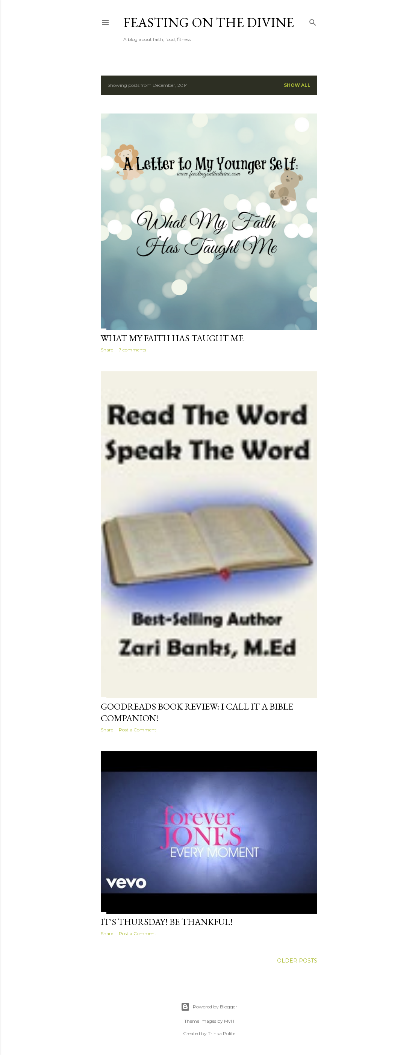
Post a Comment (137, 730)
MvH (229, 1021)
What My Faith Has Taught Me (172, 338)
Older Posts (297, 960)
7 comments (132, 350)
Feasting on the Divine (208, 22)
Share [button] (107, 350)
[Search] (312, 21)
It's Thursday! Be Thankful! (167, 922)
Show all (297, 85)
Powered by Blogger (209, 1006)
